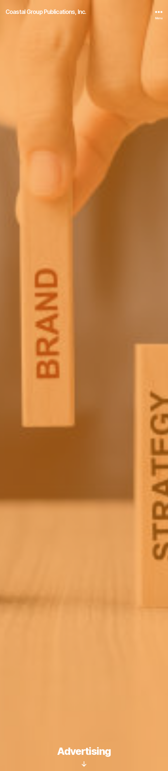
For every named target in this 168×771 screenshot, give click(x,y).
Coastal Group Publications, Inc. (46, 12)
